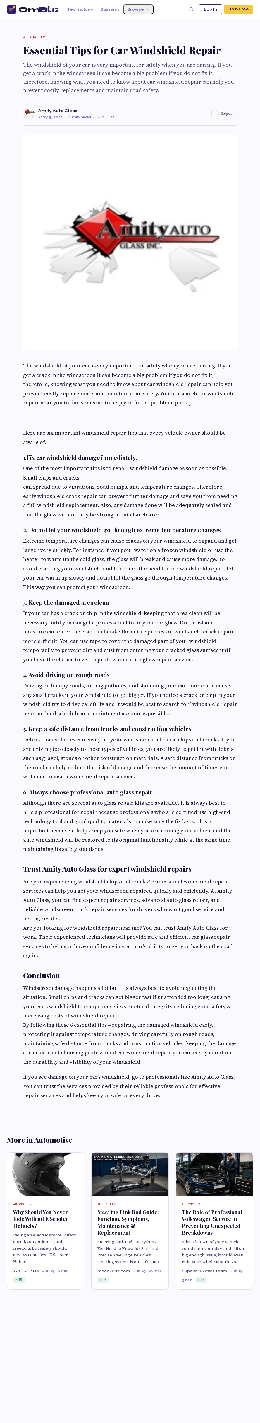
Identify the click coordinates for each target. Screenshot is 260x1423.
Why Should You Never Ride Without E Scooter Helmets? (40, 1219)
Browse (138, 9)
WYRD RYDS (26, 1271)
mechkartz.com (113, 1271)
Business (109, 9)
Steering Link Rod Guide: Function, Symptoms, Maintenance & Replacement (128, 1222)
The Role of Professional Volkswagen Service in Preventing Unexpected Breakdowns (212, 1222)
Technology (80, 9)
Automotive (35, 37)
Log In (209, 9)
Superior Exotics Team (204, 1271)
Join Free (238, 9)
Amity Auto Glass (57, 110)
